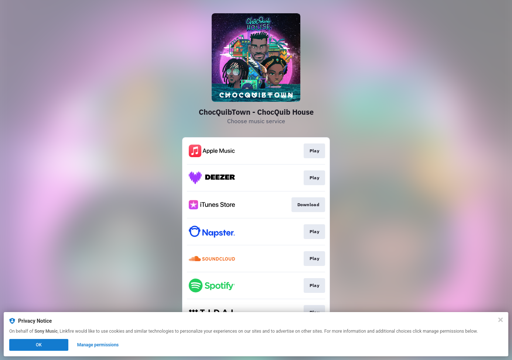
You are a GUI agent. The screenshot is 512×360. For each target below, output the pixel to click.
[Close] (500, 320)
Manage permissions (98, 344)
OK (39, 344)
